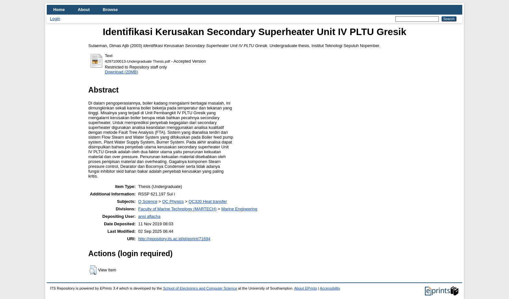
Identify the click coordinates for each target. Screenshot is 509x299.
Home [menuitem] (59, 9)
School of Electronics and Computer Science (200, 288)
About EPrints (305, 288)
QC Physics (173, 201)
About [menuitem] (84, 9)
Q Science (147, 201)
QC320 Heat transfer (208, 201)
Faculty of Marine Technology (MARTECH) (177, 208)
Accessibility (330, 288)
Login (55, 18)
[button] (93, 270)
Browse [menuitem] (110, 9)
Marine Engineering (239, 208)
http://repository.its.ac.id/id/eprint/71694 (174, 238)
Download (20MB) (121, 71)
